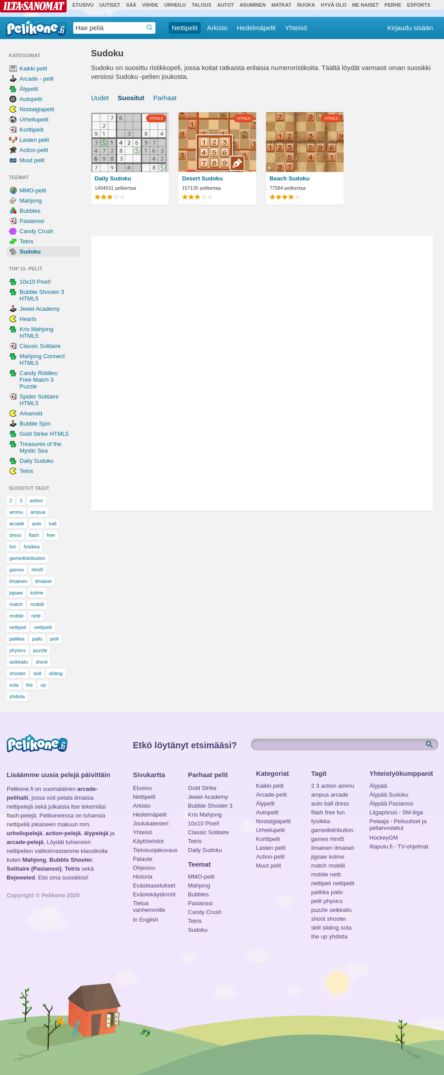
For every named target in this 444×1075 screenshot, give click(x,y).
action (36, 500)
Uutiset (109, 5)
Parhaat (165, 98)
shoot (42, 662)
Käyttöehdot (148, 841)
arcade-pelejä (25, 842)
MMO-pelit (33, 190)
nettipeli (17, 627)
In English (145, 919)
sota (14, 685)
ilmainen (18, 581)
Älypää (378, 785)
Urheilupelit (34, 119)
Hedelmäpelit (256, 27)
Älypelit (29, 89)
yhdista (17, 696)
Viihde (150, 5)
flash (34, 535)
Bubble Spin (35, 423)
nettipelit (43, 627)
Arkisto (217, 27)
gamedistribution (27, 558)
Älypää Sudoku (388, 794)
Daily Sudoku (37, 460)
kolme (37, 592)
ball (52, 523)
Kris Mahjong (205, 814)
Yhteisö (296, 27)
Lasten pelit (34, 140)
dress (15, 535)
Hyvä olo (333, 5)
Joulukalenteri (150, 823)
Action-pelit (34, 150)
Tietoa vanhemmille (149, 904)
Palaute (142, 859)
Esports (419, 5)
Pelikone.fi (36, 27)
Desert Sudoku (202, 178)
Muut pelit (32, 160)
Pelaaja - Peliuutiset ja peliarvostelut (398, 822)
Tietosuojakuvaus (154, 850)
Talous (201, 5)
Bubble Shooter (70, 859)
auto (36, 523)
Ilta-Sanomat (33, 6)
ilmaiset (43, 581)
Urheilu (175, 5)
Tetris (26, 241)
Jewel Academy (39, 308)
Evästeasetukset (154, 885)
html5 (38, 569)
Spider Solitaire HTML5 (39, 400)
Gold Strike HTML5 (44, 433)
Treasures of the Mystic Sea (40, 447)
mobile (16, 615)
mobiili (37, 604)
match (16, 604)
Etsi (430, 745)
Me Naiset (365, 5)
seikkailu (18, 662)
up (43, 685)
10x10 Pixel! (35, 281)
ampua (38, 512)
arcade (16, 523)
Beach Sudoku (289, 178)
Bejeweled (21, 877)
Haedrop (150, 27)
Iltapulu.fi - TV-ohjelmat (398, 846)
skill (37, 673)
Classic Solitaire (40, 346)
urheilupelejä (24, 833)
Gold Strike (202, 788)
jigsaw (16, 592)
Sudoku (30, 251)
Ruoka (306, 5)
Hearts (28, 319)
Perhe (393, 5)
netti (35, 615)
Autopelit (31, 99)
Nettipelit (185, 27)
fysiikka (32, 546)
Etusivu (83, 5)
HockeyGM (383, 837)
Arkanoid (31, 413)
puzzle (40, 650)
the (29, 685)
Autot (225, 5)
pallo (37, 638)
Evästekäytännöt (154, 894)
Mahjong (31, 200)
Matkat (281, 5)
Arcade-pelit (271, 794)
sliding (56, 673)
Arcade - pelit (37, 78)
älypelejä (96, 833)
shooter (17, 673)
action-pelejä (62, 833)
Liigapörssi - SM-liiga (396, 812)
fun (12, 546)
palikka (16, 638)
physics (17, 650)
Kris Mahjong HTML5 (36, 332)
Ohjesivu (144, 867)
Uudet (100, 98)
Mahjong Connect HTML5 (42, 359)
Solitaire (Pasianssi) (34, 868)
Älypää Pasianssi (391, 803)
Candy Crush (36, 231)
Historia (142, 876)
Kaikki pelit (33, 68)
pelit (54, 638)
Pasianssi (32, 221)
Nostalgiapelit (37, 109)
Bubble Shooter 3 (210, 805)
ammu (16, 512)
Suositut (131, 98)
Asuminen (253, 5)
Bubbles (30, 210)
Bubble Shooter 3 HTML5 (42, 295)
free (51, 535)
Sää (131, 5)
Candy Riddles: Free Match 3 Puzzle (39, 380)
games (16, 569)
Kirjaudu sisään (410, 27)
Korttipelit (32, 129)
